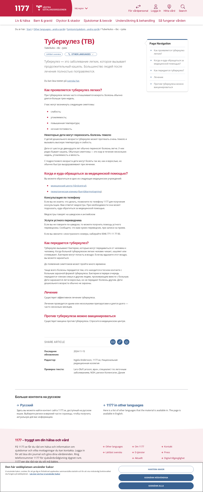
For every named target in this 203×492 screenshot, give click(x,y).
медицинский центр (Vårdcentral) (68, 185)
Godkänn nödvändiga (156, 478)
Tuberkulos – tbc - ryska (113, 29)
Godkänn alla (156, 486)
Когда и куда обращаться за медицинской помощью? (169, 62)
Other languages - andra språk (49, 29)
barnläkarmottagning (90, 191)
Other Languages (81, 54)
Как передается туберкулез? (169, 70)
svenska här (73, 80)
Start (29, 29)
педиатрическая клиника (64, 191)
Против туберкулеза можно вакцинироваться (169, 85)
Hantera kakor (156, 469)
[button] (126, 342)
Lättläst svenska (53, 54)
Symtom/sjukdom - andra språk (83, 29)
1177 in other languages (125, 405)
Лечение (158, 77)
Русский (26, 405)
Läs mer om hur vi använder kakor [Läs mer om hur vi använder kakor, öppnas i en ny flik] (45, 474)
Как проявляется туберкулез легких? (169, 52)
